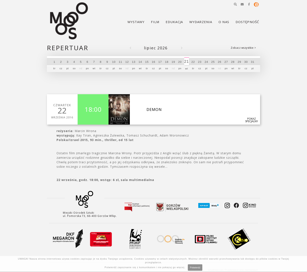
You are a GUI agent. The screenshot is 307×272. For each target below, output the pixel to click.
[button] (235, 4)
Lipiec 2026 (156, 48)
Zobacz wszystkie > (243, 48)
